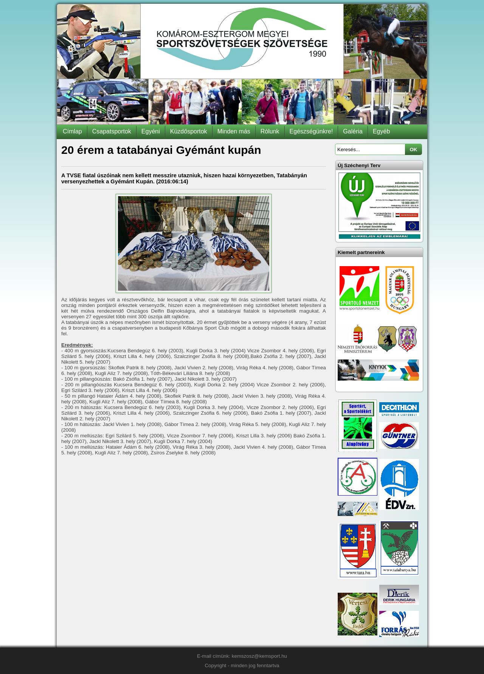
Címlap (72, 131)
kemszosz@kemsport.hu (259, 656)
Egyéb (381, 131)
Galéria (353, 131)
